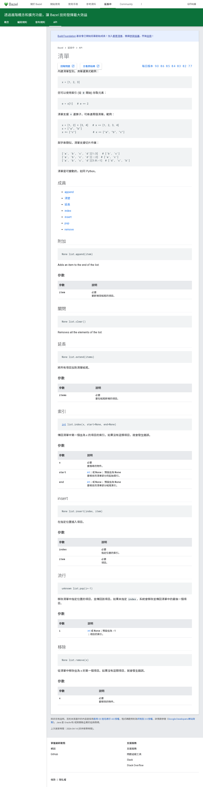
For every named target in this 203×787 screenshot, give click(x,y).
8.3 (179, 66)
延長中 (71, 47)
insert (68, 217)
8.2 (184, 66)
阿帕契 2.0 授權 (145, 719)
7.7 (190, 66)
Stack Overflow (135, 765)
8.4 (173, 66)
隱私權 (62, 779)
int (64, 424)
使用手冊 (73, 4)
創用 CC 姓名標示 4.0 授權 (106, 719)
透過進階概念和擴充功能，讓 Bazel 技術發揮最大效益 (45, 15)
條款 (53, 779)
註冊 (149, 36)
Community (126, 4)
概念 (6, 22)
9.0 (157, 66)
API (80, 47)
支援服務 (132, 748)
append (69, 192)
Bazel (60, 47)
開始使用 (55, 4)
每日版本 (147, 66)
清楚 (67, 198)
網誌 (53, 748)
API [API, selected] (55, 22)
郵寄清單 (117, 36)
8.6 (162, 66)
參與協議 (134, 36)
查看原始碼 (91, 66)
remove (69, 229)
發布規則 (40, 22)
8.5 (168, 66)
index (68, 210)
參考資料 (91, 4)
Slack (130, 759)
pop (67, 223)
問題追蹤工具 (134, 754)
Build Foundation (67, 36)
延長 (67, 204)
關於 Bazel (36, 4)
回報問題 (67, 66)
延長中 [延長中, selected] (108, 4)
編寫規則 (22, 22)
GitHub (191, 4)
